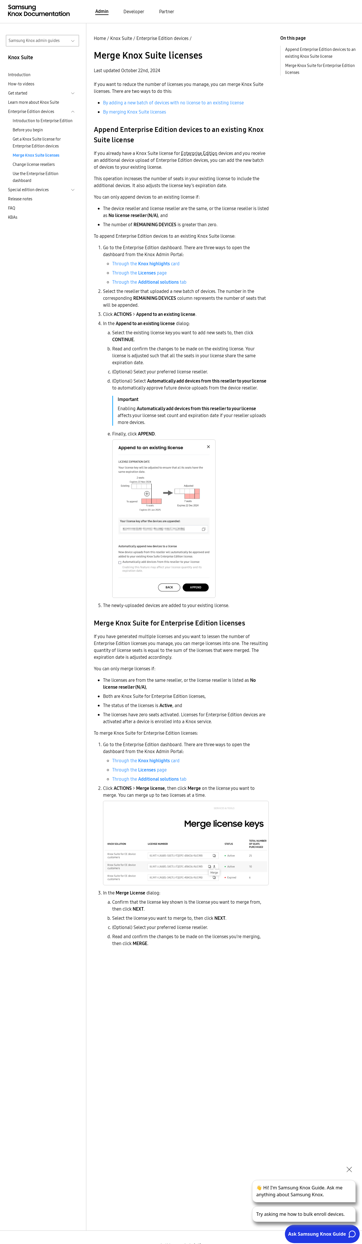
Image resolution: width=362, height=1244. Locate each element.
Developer (133, 11)
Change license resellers (34, 164)
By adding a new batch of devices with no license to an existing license (173, 102)
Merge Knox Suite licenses (36, 155)
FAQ (11, 208)
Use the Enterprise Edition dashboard (35, 177)
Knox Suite (121, 38)
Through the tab (149, 282)
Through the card (146, 263)
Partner (166, 11)
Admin (101, 11)
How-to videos (21, 84)
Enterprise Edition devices (162, 38)
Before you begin (28, 130)
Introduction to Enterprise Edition (43, 121)
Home (100, 38)
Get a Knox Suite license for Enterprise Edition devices (36, 142)
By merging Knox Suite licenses (134, 112)
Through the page (139, 273)
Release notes (20, 199)
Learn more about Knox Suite (33, 102)
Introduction (19, 75)
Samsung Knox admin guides (34, 40)
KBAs (12, 217)
